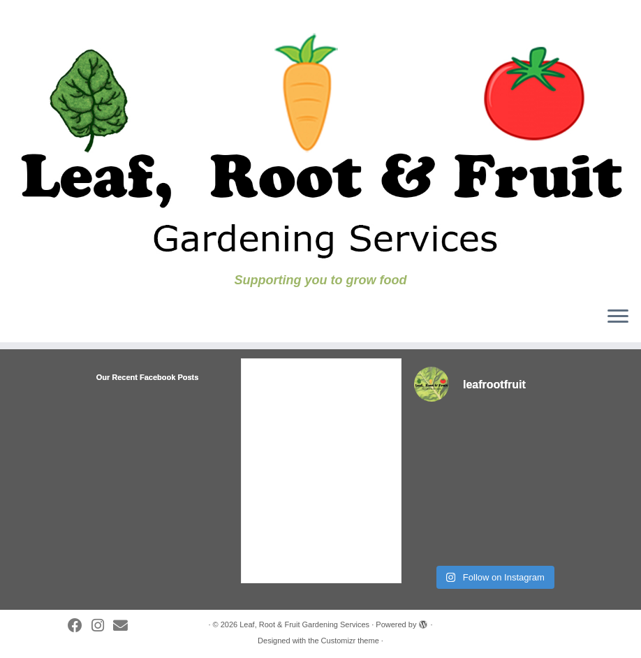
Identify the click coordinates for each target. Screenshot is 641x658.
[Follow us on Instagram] (102, 626)
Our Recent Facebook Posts (147, 377)
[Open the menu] (617, 317)
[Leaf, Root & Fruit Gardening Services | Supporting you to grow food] (320, 136)
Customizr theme (350, 640)
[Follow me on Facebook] (79, 626)
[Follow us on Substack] (125, 626)
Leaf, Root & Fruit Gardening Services (304, 624)
